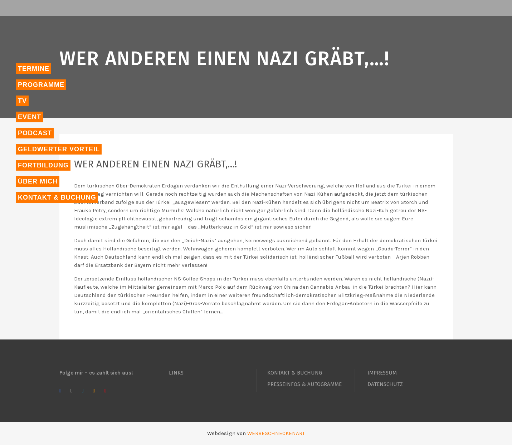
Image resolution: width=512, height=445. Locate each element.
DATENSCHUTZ (385, 384)
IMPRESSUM (382, 373)
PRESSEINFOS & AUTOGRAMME (304, 384)
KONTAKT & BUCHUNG (294, 373)
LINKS (176, 373)
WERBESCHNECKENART (276, 433)
